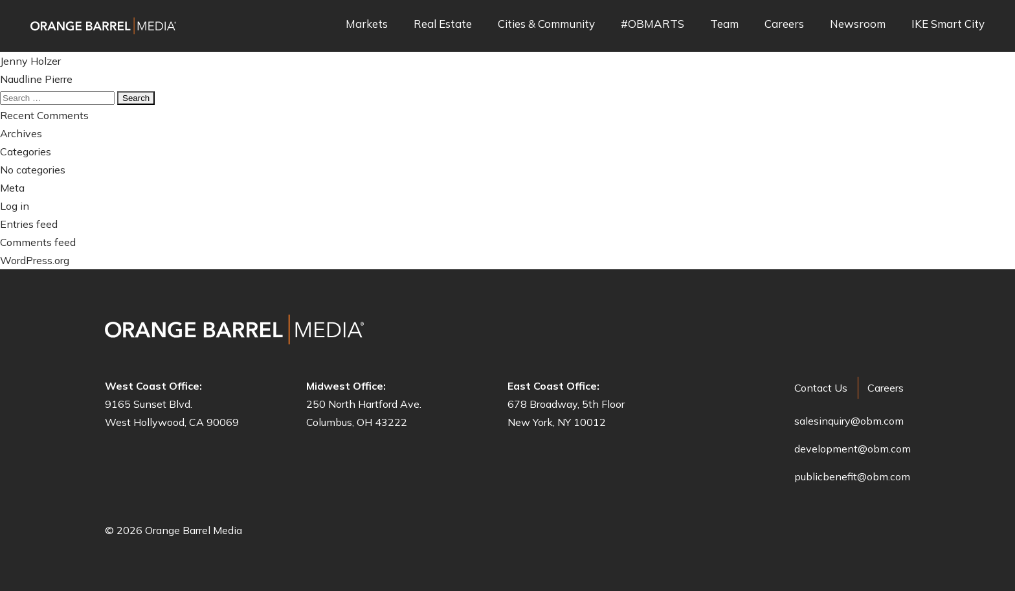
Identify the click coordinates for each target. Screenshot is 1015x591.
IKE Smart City (948, 24)
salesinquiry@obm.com (849, 420)
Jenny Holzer (30, 60)
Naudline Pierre (36, 78)
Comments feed (38, 242)
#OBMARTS (652, 24)
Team (724, 24)
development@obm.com (852, 448)
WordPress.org (34, 260)
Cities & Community (546, 24)
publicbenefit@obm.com (852, 476)
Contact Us (820, 387)
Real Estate (443, 24)
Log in (14, 205)
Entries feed (29, 223)
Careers (784, 24)
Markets (367, 24)
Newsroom (858, 24)
